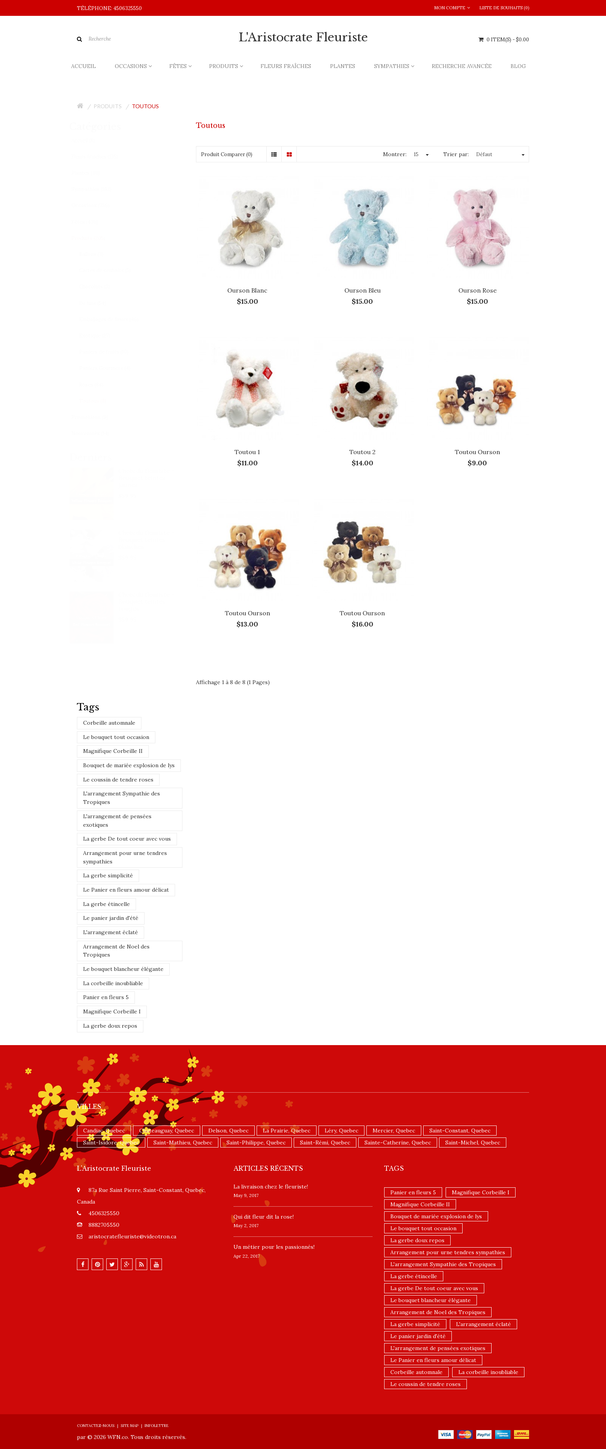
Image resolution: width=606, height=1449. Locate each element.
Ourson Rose (477, 290)
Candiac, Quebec (104, 1130)
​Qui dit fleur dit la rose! (263, 1216)
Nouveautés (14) (97, 433)
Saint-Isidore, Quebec (111, 1142)
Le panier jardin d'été (110, 917)
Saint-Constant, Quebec (459, 1130)
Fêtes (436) (91, 222)
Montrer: (395, 154)
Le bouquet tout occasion (116, 737)
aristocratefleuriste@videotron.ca (132, 1236)
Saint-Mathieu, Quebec (182, 1142)
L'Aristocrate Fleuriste (303, 37)
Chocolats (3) (101, 286)
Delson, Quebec (228, 1130)
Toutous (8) (99, 401)
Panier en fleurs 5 (106, 997)
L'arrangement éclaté (110, 932)
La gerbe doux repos (110, 1025)
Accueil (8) (90, 140)
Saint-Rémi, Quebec (325, 1142)
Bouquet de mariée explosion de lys (129, 765)
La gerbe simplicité (108, 875)
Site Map (129, 1425)
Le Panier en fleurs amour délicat (126, 889)
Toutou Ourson (477, 451)
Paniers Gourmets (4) (112, 368)
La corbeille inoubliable (113, 983)
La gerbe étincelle (106, 904)
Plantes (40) (92, 173)
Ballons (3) (98, 254)
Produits (108, 106)
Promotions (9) (96, 417)
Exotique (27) (101, 335)
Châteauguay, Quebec (166, 1130)
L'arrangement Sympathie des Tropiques (121, 797)
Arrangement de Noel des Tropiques (116, 951)
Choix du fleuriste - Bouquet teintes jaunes (154, 477)
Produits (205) (95, 238)
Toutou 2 (362, 451)
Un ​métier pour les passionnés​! (274, 1246)
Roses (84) (98, 384)
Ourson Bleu (362, 290)
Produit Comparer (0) (226, 154)
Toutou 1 (247, 451)
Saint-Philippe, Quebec (256, 1142)
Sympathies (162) (98, 189)
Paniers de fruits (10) (111, 352)
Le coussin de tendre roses (118, 779)
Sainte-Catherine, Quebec (397, 1142)
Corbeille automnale (109, 722)
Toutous (145, 106)
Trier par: (456, 154)
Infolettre (157, 1425)
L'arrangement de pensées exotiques (117, 820)
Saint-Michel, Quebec (472, 1142)
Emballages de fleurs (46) (116, 319)
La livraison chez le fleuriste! (270, 1186)
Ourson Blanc (247, 290)
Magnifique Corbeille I (112, 1011)
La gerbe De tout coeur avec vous (127, 838)
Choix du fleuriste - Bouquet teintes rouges (154, 601)
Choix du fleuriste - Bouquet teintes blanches (154, 539)
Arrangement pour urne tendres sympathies (125, 857)
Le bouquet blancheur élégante (123, 968)
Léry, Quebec (341, 1130)
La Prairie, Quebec (286, 1130)
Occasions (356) (97, 205)
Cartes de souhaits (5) (112, 270)
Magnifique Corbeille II (113, 750)
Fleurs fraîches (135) (101, 156)
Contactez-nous (95, 1425)
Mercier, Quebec (394, 1130)
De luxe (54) (99, 303)
